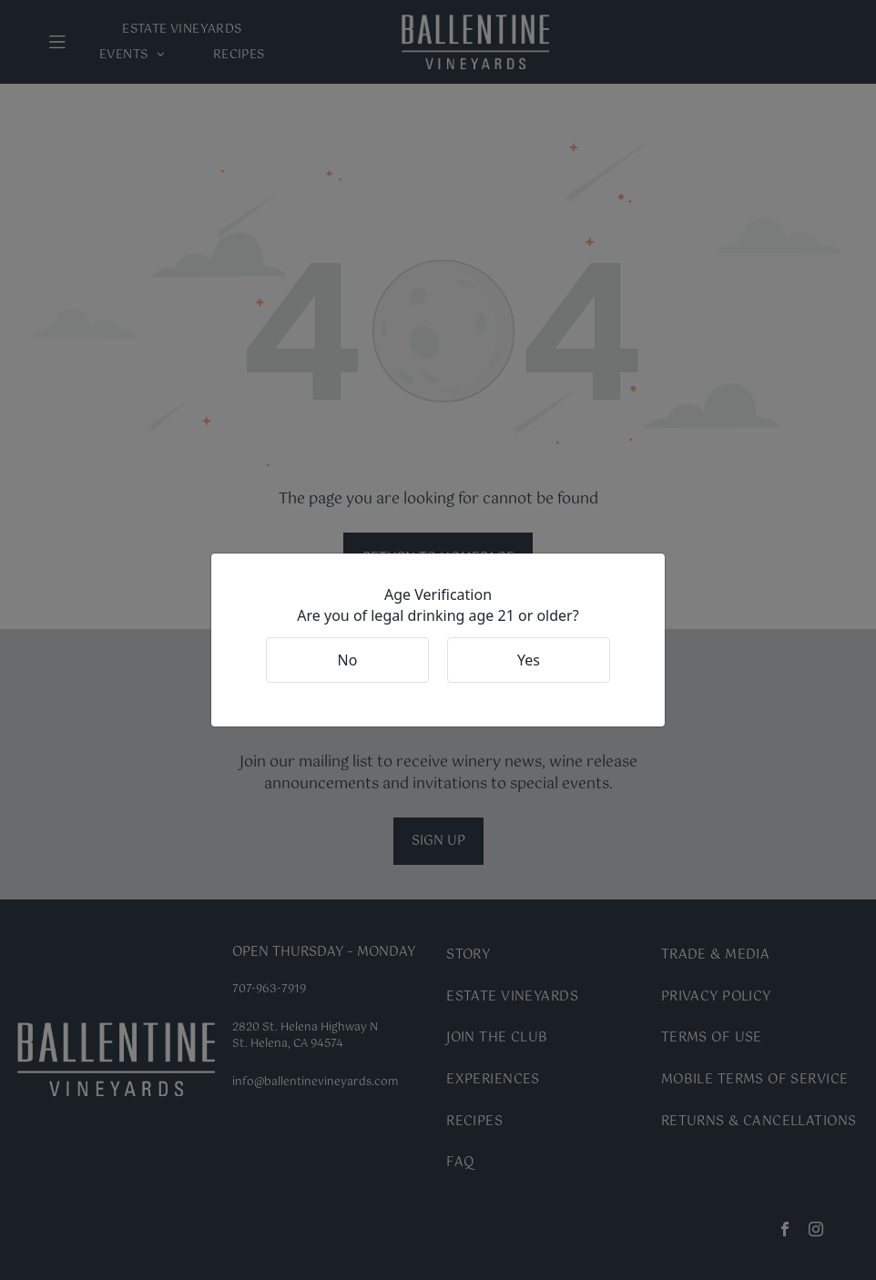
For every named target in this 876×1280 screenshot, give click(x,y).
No (348, 660)
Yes (528, 660)
